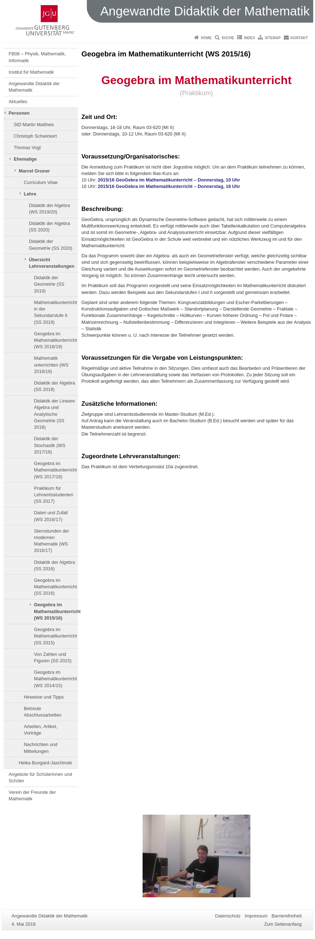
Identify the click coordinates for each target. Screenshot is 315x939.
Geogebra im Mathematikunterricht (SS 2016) (55, 586)
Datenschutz (228, 916)
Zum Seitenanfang (283, 924)
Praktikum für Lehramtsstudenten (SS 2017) (53, 494)
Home (206, 38)
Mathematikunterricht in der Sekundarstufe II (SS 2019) (55, 312)
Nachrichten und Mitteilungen (40, 748)
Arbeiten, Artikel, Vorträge (40, 730)
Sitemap (273, 38)
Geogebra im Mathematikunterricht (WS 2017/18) (55, 470)
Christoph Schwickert (35, 136)
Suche (228, 38)
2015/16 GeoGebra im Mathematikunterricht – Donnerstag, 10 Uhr (169, 180)
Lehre (30, 194)
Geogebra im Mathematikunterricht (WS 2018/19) (55, 340)
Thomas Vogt (27, 147)
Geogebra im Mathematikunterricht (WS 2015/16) (56, 611)
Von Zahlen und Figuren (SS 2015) (52, 657)
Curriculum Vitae (40, 182)
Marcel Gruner (34, 171)
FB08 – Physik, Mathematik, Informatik (37, 57)
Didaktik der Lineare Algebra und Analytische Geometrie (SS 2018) (54, 414)
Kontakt (299, 38)
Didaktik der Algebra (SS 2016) (54, 565)
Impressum (256, 916)
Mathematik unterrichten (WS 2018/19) (51, 364)
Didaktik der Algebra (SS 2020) (49, 227)
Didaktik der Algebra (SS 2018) (54, 386)
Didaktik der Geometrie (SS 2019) (49, 284)
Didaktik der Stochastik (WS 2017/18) (49, 445)
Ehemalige (25, 159)
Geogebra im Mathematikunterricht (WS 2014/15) (55, 678)
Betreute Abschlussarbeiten (42, 712)
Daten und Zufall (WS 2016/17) (51, 516)
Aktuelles (18, 101)
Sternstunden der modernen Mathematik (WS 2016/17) (51, 540)
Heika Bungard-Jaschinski (45, 762)
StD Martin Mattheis (34, 124)
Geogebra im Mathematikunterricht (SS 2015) (55, 636)
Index (249, 38)
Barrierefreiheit (287, 916)
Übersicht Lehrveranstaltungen (51, 263)
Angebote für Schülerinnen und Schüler (40, 777)
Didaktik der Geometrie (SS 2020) (50, 244)
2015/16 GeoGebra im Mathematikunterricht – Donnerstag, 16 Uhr (169, 186)
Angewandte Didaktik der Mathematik (34, 87)
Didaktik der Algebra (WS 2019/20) (49, 209)
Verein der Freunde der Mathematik (32, 795)
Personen (19, 113)
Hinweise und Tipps (44, 697)
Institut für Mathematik (31, 72)
